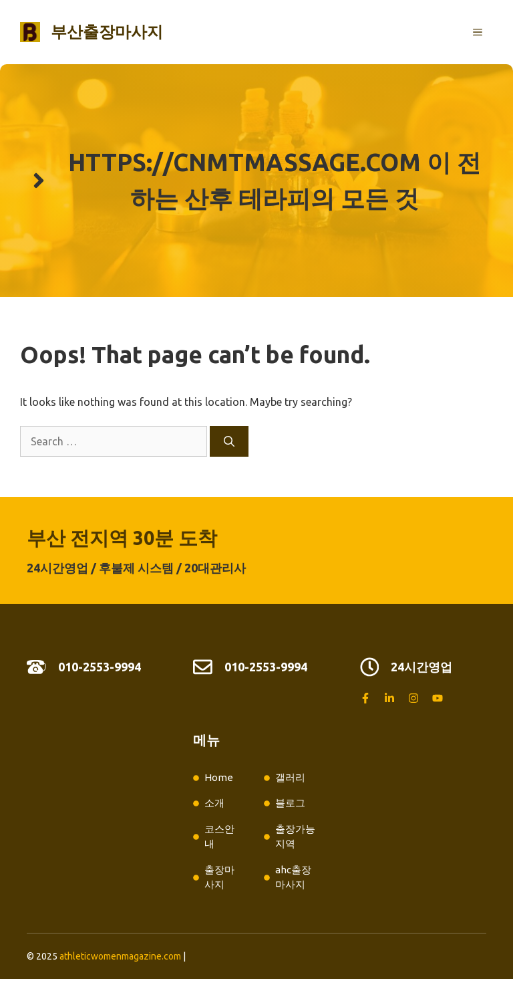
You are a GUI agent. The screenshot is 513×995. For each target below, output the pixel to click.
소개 (214, 802)
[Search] (229, 441)
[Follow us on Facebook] (365, 698)
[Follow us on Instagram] (413, 698)
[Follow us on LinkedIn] (389, 698)
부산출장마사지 (107, 32)
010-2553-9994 (99, 666)
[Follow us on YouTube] (437, 698)
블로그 (290, 802)
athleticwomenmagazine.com (120, 956)
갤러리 (290, 777)
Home (218, 777)
